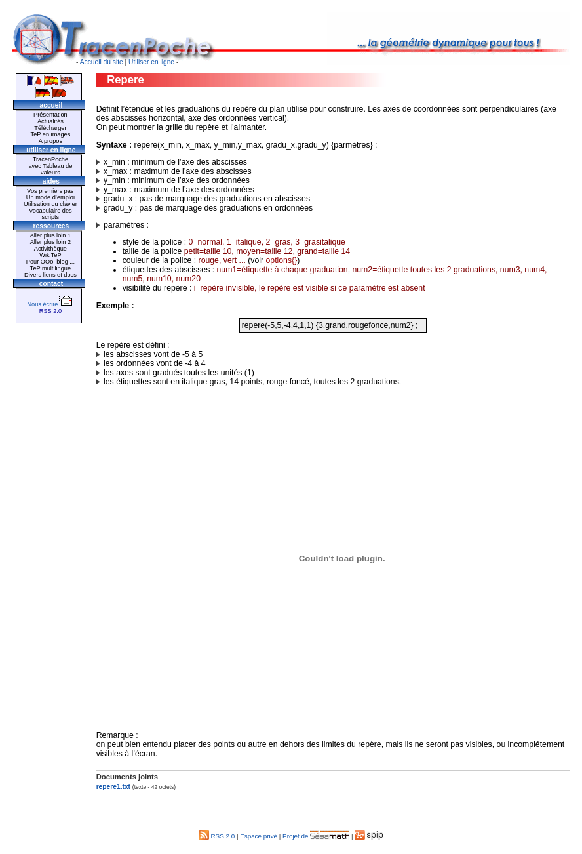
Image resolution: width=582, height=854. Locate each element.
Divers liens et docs (50, 275)
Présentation (50, 115)
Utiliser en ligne (151, 62)
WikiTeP (50, 255)
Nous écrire (50, 304)
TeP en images (51, 134)
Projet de (315, 836)
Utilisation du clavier (50, 204)
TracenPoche (50, 159)
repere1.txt (113, 786)
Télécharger (50, 128)
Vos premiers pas (50, 191)
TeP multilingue (50, 268)
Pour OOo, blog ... (50, 261)
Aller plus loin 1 (50, 235)
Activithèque (50, 248)
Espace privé (258, 836)
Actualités (50, 121)
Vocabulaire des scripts (50, 213)
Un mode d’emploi (50, 197)
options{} (282, 260)
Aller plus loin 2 (50, 242)
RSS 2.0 (50, 311)
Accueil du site (101, 62)
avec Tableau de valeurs (50, 169)
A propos (50, 141)
